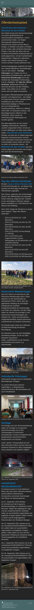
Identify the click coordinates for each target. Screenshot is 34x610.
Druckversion (5, 602)
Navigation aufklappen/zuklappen (17, 2)
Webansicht (30, 603)
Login (31, 602)
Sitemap (11, 602)
